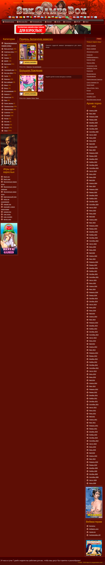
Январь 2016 (93, 295)
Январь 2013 (93, 356)
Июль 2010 (92, 447)
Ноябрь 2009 (93, 471)
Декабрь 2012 (93, 359)
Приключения (8, 109)
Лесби (58, 21)
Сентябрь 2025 (93, 132)
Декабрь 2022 (93, 232)
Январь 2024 (93, 192)
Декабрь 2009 (93, 468)
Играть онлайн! (30, 62)
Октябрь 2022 (93, 238)
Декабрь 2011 (93, 395)
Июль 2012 (92, 374)
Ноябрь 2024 (93, 162)
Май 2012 (92, 380)
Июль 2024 (92, 174)
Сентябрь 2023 (93, 204)
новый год (7, 204)
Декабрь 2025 (93, 122)
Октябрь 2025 (93, 129)
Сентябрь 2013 (93, 335)
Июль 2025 (92, 138)
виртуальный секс (10, 197)
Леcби (6, 76)
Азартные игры (9, 52)
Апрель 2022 (93, 256)
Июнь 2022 (92, 250)
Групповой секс (37, 21)
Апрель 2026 (93, 110)
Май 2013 (92, 344)
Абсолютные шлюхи (92, 52)
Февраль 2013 (93, 353)
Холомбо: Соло (91, 96)
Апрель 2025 (93, 147)
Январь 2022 (93, 265)
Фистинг (6, 121)
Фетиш (6, 118)
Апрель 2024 (93, 183)
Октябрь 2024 (93, 165)
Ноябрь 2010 (93, 435)
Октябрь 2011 (93, 401)
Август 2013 (93, 338)
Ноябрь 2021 (93, 271)
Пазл (5, 100)
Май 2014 (92, 313)
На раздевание (8, 91)
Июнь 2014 (92, 310)
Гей (5, 67)
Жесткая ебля (23, 21)
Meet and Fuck (8, 49)
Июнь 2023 (92, 213)
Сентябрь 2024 (93, 168)
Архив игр (92, 532)
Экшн (6, 130)
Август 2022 (93, 244)
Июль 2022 (92, 247)
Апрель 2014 (93, 316)
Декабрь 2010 (93, 432)
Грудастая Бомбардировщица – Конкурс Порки (93, 57)
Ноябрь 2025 (93, 126)
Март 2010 (92, 459)
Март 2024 (92, 186)
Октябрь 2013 (93, 332)
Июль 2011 (92, 410)
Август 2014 (93, 304)
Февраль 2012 (93, 389)
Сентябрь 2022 (93, 241)
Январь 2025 (93, 156)
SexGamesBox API (94, 535)
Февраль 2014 (93, 322)
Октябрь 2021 (93, 274)
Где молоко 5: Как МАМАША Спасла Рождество (92, 68)
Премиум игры (9, 21)
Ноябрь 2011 (93, 398)
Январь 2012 (93, 392)
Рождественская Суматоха (94, 79)
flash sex (7, 177)
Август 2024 (93, 171)
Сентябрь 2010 (93, 441)
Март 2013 (92, 350)
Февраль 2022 (93, 262)
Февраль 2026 (93, 116)
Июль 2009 (92, 483)
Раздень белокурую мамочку (36, 39)
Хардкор (6, 124)
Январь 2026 (93, 119)
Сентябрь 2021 (93, 277)
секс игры (7, 214)
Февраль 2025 (93, 153)
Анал (86, 21)
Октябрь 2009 (93, 474)
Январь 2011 (93, 428)
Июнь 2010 (92, 450)
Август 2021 (93, 280)
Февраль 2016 (93, 292)
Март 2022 (92, 259)
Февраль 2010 (93, 462)
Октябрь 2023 (93, 201)
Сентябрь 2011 (93, 404)
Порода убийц (91, 63)
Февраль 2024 (93, 189)
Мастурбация (8, 82)
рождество (7, 212)
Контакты (92, 526)
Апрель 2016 (93, 286)
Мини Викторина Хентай (94, 99)
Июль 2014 (92, 307)
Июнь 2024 (92, 177)
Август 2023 (93, 207)
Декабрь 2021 (93, 268)
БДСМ (78, 21)
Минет (6, 85)
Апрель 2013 (93, 347)
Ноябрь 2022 (93, 235)
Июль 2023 (92, 210)
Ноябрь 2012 (93, 362)
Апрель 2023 (93, 219)
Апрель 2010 (93, 456)
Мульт (6, 88)
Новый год (7, 97)
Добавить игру (93, 529)
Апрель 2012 (93, 383)
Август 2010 (93, 444)
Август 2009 (93, 480)
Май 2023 (92, 216)
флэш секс (7, 219)
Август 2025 (93, 135)
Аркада (6, 58)
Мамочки (7, 79)
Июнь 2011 (92, 413)
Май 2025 (92, 144)
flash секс (7, 179)
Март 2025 (92, 150)
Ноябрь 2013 (93, 329)
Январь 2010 (93, 465)
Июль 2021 (92, 283)
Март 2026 (92, 113)
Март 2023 (92, 222)
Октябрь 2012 (93, 365)
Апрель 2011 (93, 419)
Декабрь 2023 (93, 195)
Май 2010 (92, 453)
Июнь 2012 (92, 377)
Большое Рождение (30, 70)
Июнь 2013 (92, 341)
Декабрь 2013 (93, 325)
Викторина (7, 64)
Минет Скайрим (91, 45)
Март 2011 (92, 422)
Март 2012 (92, 386)
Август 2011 (93, 407)
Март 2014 (92, 319)
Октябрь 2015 (93, 298)
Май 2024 (92, 180)
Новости (6, 94)
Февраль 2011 (93, 425)
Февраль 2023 (93, 226)
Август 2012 (93, 371)
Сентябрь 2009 (93, 477)
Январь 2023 (93, 229)
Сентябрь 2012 (93, 368)
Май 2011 (92, 416)
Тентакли (7, 115)
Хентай (49, 21)
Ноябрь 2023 (93, 198)
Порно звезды (8, 103)
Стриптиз (68, 21)
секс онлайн (8, 217)
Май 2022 (92, 253)
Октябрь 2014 (93, 301)
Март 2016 (92, 289)
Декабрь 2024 (93, 159)
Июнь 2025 (92, 141)
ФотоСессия (90, 93)
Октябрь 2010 (93, 438)
